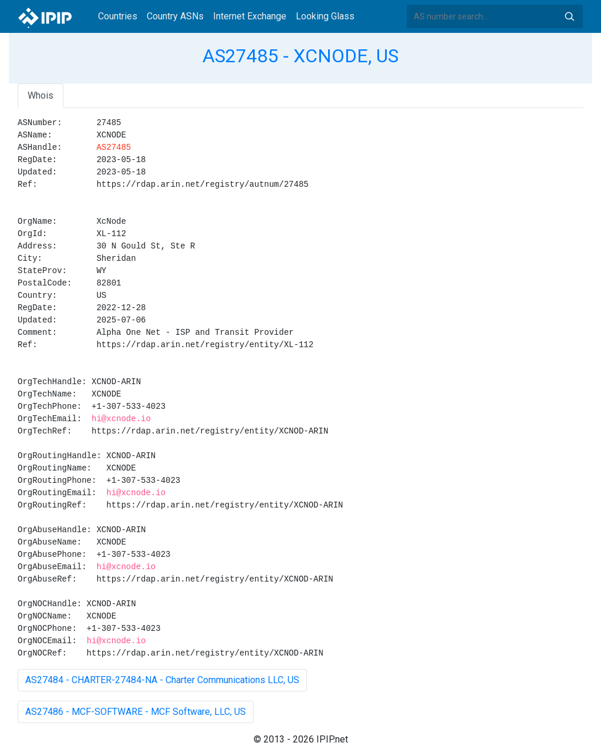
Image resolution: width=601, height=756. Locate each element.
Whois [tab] (40, 95)
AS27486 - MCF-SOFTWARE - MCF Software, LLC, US (135, 711)
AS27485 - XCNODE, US (300, 56)
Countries (117, 16)
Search (569, 16)
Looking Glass (325, 16)
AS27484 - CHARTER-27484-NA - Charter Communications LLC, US (162, 680)
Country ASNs (175, 16)
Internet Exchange (249, 16)
